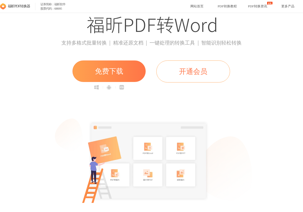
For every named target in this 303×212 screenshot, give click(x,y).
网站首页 (197, 6)
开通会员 (193, 71)
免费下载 (109, 71)
